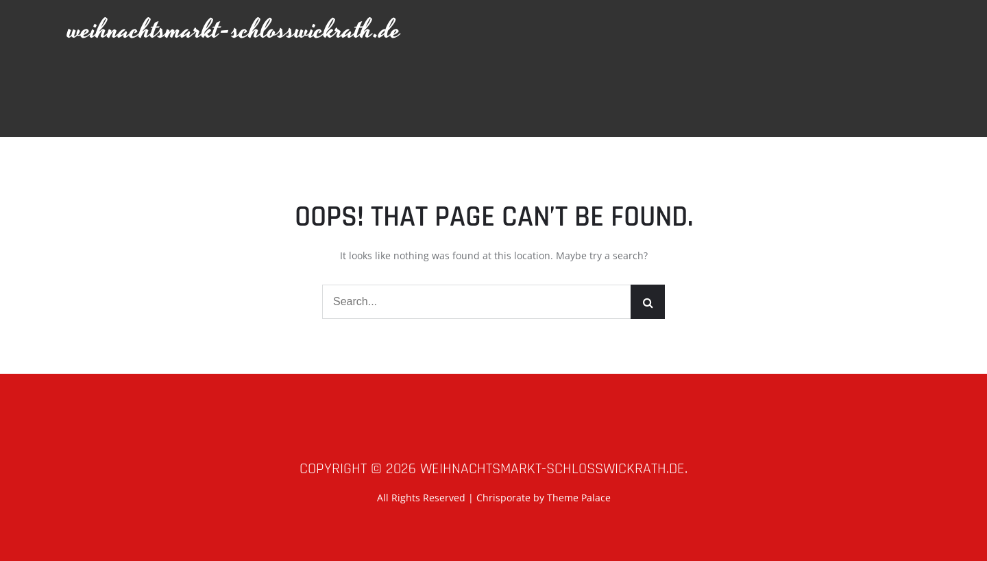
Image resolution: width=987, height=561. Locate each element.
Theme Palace (579, 497)
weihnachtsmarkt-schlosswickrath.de (234, 30)
